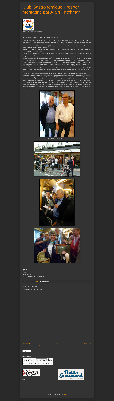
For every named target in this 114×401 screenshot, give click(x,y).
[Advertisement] (57, 332)
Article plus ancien (87, 343)
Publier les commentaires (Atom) (34, 345)
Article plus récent (26, 343)
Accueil (57, 343)
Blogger (64, 394)
